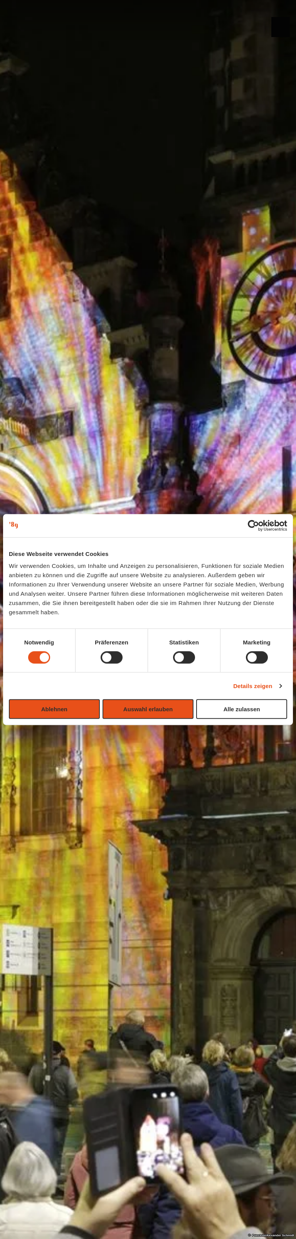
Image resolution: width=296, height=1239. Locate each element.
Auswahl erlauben (148, 709)
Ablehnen (54, 709)
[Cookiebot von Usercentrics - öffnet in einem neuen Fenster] (253, 525)
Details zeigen (252, 685)
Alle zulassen (242, 709)
